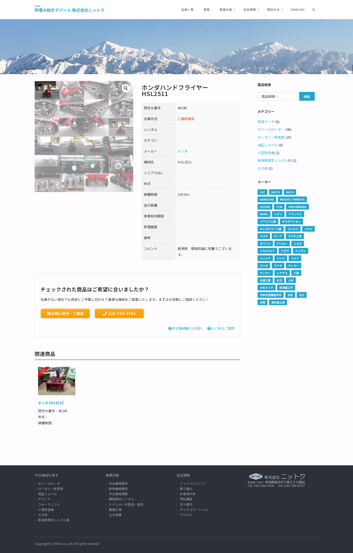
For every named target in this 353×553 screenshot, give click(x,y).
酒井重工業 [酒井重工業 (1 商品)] (278, 302)
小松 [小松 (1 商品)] (291, 280)
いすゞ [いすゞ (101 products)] (278, 214)
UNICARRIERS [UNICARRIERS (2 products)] (297, 207)
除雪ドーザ (266, 121)
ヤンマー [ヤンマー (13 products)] (265, 273)
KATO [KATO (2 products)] (290, 192)
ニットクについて (192, 483)
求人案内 (186, 504)
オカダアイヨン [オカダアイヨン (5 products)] (291, 221)
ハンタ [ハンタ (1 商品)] (281, 258)
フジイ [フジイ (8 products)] (295, 258)
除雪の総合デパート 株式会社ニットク (69, 10)
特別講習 (186, 499)
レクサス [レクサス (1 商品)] (282, 273)
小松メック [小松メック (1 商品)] (266, 287)
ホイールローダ (49, 483)
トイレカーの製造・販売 (126, 504)
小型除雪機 (266, 152)
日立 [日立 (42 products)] (301, 295)
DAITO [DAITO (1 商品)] (275, 192)
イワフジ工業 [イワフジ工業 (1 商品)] (268, 221)
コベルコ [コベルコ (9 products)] (292, 229)
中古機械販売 (118, 483)
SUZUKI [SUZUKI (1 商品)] (265, 207)
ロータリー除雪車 (271, 137)
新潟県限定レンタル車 (274, 160)
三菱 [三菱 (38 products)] (296, 273)
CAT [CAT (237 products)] (262, 192)
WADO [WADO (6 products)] (264, 214)
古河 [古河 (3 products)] (279, 280)
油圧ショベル (268, 144)
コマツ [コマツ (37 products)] (308, 229)
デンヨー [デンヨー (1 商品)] (282, 243)
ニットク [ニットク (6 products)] (265, 258)
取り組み (186, 488)
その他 (263, 168)
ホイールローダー (271, 129)
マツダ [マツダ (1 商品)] (278, 265)
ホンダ (183, 151)
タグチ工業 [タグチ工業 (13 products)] (295, 236)
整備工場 (115, 509)
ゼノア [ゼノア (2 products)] (278, 236)
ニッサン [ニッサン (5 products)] (300, 251)
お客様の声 (188, 493)
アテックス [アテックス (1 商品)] (295, 214)
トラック (44, 499)
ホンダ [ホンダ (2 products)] (264, 265)
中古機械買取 (118, 493)
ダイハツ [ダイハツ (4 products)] (265, 243)
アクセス (186, 514)
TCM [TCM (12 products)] (279, 207)
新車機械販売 (118, 488)
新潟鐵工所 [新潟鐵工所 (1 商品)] (286, 287)
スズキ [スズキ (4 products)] (264, 236)
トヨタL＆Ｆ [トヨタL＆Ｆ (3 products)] (267, 251)
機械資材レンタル (121, 499)
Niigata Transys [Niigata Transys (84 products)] (292, 199)
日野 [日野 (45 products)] (262, 302)
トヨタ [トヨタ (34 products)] (298, 243)
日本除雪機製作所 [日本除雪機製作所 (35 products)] (270, 295)
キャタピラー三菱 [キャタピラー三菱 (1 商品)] (270, 229)
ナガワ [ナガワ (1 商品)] (285, 251)
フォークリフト (49, 504)
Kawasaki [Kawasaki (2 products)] (267, 199)
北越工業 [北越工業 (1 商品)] (265, 280)
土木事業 (115, 514)
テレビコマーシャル (194, 509)
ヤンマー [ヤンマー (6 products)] (293, 265)
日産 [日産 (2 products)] (290, 295)
